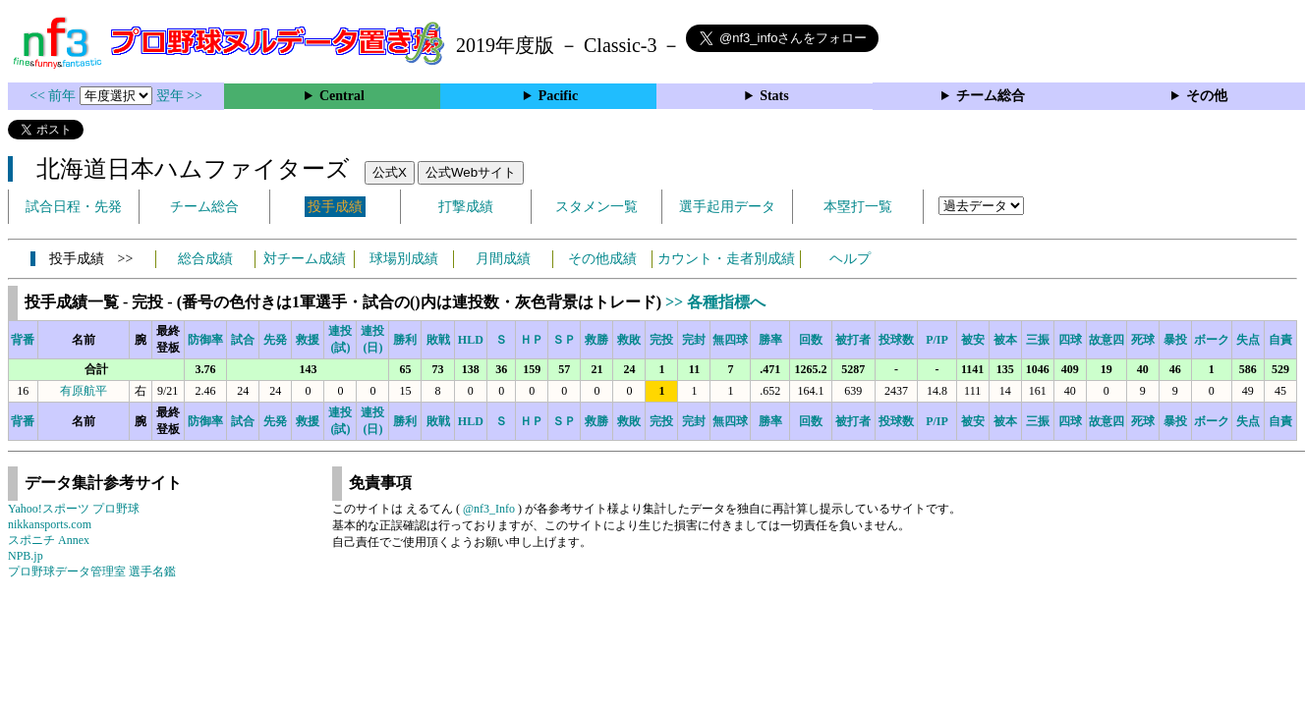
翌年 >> (179, 95)
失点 (1248, 340)
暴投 (1175, 340)
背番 (22, 340)
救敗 (629, 340)
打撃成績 (465, 206)
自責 (1280, 340)
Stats (774, 95)
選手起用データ (727, 206)
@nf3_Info (489, 509)
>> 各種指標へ (715, 302)
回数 (811, 340)
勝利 (405, 340)
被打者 (853, 340)
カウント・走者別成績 (726, 258)
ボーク (1211, 340)
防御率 (205, 340)
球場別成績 (403, 258)
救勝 (596, 340)
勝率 (770, 340)
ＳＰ (564, 340)
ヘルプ (850, 258)
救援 (307, 340)
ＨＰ (531, 340)
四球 (1070, 340)
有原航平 (83, 391)
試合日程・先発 (74, 206)
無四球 (730, 340)
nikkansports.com (49, 524)
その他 (1206, 95)
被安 (973, 340)
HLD (470, 340)
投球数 (896, 340)
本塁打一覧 (857, 206)
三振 (1038, 340)
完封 (694, 340)
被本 (1005, 340)
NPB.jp (25, 556)
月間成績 (503, 258)
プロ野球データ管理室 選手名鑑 (92, 571)
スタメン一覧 (596, 206)
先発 (275, 340)
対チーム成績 (304, 258)
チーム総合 (990, 95)
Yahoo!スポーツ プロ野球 (74, 509)
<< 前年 (54, 95)
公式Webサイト (471, 172)
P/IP (937, 340)
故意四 (1106, 340)
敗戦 (438, 340)
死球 (1143, 340)
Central (342, 95)
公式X (389, 172)
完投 (661, 340)
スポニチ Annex (48, 540)
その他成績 (602, 258)
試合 (243, 340)
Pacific (558, 95)
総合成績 (205, 258)
